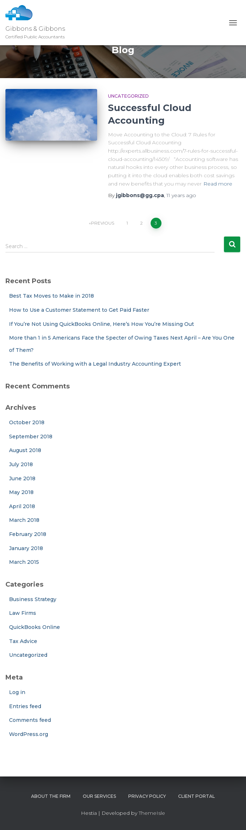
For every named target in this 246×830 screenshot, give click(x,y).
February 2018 (27, 534)
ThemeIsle (152, 813)
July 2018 (21, 464)
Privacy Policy (147, 796)
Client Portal (196, 796)
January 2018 (26, 548)
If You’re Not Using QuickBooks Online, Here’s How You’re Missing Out (101, 324)
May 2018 (21, 492)
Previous (102, 223)
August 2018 (25, 450)
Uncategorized (128, 96)
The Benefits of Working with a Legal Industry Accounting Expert (95, 364)
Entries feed (25, 706)
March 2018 (24, 520)
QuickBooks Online (34, 627)
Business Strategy (32, 599)
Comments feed (30, 720)
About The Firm (50, 796)
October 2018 (26, 422)
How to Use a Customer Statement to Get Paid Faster (79, 310)
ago (181, 195)
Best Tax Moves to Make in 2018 (51, 296)
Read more (217, 183)
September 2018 (30, 436)
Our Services (99, 796)
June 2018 (22, 478)
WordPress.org (28, 734)
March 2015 (24, 562)
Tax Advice (23, 641)
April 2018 (22, 506)
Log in (17, 692)
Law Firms (22, 613)
